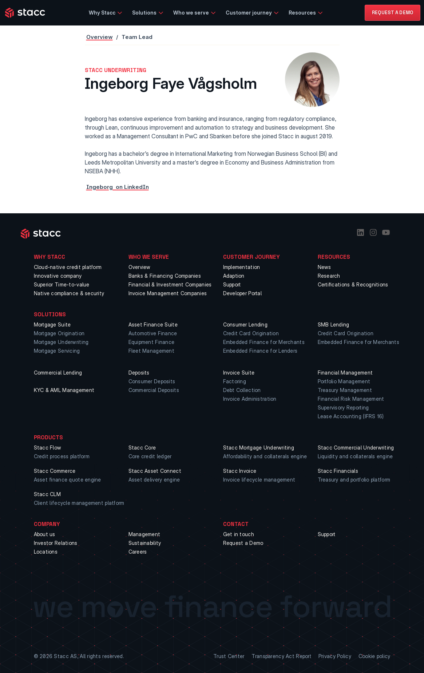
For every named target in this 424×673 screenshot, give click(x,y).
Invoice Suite (239, 372)
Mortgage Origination (59, 333)
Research (329, 276)
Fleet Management (151, 351)
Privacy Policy (334, 656)
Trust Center (228, 656)
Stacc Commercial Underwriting (356, 447)
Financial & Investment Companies (170, 284)
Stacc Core (142, 447)
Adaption (234, 276)
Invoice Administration (250, 399)
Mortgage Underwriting (61, 342)
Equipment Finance (151, 342)
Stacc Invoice (240, 471)
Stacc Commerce (55, 471)
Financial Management (345, 372)
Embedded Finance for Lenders (260, 351)
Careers (137, 552)
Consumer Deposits (151, 381)
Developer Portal (242, 293)
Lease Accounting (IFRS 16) (351, 416)
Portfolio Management (344, 381)
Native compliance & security (69, 293)
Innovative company (58, 276)
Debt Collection (242, 390)
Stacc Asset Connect (154, 471)
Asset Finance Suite (153, 324)
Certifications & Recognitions (353, 284)
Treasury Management (345, 390)
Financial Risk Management (351, 399)
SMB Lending (333, 324)
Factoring (234, 381)
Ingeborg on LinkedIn (117, 186)
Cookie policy (374, 656)
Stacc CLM (47, 494)
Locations (46, 552)
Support (232, 284)
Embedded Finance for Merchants (264, 342)
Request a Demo (243, 543)
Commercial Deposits (153, 390)
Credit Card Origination (251, 333)
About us (44, 534)
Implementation (241, 267)
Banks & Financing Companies (164, 276)
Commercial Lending (58, 372)
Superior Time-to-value (62, 284)
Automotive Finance (152, 333)
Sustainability (144, 543)
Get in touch (238, 534)
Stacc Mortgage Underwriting (258, 447)
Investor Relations (56, 543)
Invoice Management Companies (167, 293)
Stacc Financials (338, 471)
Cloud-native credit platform (68, 267)
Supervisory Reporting (343, 407)
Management (144, 534)
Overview (99, 36)
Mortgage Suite (52, 324)
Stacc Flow (48, 447)
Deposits (139, 372)
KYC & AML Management (64, 390)
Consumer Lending (245, 324)
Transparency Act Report (281, 656)
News (324, 267)
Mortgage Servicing (57, 351)
